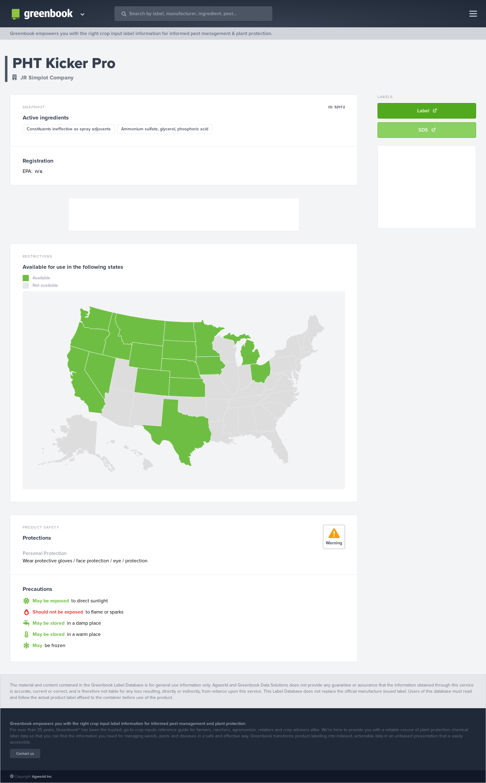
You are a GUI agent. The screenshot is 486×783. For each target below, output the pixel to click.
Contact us (25, 753)
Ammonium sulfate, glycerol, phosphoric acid (164, 129)
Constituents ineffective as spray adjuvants (69, 129)
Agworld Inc (42, 776)
